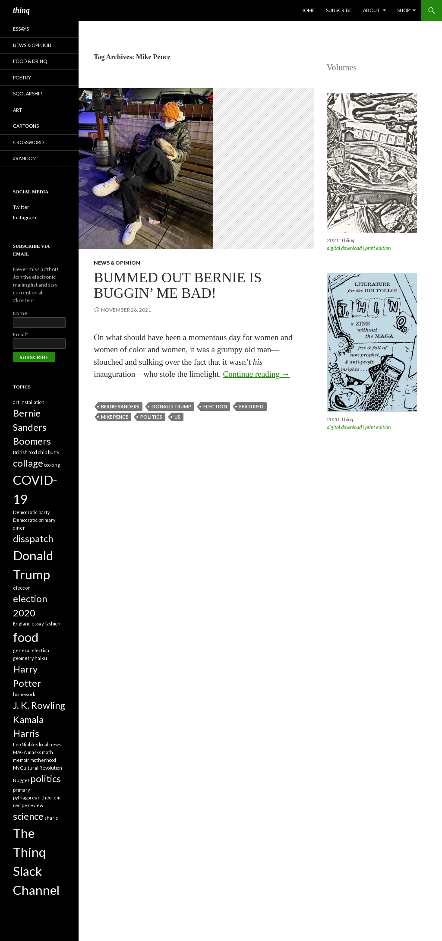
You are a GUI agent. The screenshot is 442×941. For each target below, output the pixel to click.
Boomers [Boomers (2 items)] (32, 441)
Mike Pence (114, 417)
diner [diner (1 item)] (19, 527)
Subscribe (339, 10)
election (215, 406)
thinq (21, 10)
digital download (344, 248)
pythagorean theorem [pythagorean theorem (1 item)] (36, 797)
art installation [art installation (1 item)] (28, 402)
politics (151, 417)
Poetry (22, 77)
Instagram (24, 217)
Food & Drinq (30, 61)
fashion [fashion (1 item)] (52, 623)
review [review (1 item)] (35, 805)
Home (307, 10)
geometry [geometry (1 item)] (23, 658)
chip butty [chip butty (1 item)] (48, 452)
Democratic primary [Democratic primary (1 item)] (34, 520)
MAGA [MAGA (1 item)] (20, 752)
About (371, 10)
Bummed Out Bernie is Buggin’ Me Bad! (178, 285)
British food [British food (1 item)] (25, 452)
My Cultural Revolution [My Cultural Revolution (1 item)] (37, 767)
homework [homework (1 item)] (24, 694)
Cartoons (26, 126)
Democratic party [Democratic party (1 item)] (31, 512)
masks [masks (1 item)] (34, 752)
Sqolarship (27, 93)
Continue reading (256, 374)
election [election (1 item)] (22, 587)
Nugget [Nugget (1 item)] (21, 780)
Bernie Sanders (120, 406)
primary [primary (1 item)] (21, 790)
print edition (378, 248)
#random (25, 158)
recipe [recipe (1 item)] (20, 805)
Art (17, 110)
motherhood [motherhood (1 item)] (43, 760)
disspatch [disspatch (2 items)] (33, 538)
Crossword (28, 142)
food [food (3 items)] (25, 636)
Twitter (21, 207)
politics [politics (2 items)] (45, 778)
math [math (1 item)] (47, 752)
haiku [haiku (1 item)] (41, 658)
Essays (21, 29)
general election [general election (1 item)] (31, 650)
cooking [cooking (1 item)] (52, 464)
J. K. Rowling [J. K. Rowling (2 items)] (39, 705)
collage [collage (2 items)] (28, 463)
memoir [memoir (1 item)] (21, 760)
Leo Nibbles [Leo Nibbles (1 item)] (25, 744)
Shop (403, 10)
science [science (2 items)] (28, 816)
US (177, 417)
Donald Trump (171, 406)
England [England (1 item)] (22, 623)
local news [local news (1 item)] (50, 744)
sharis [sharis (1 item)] (51, 818)
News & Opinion (117, 262)
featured (251, 406)
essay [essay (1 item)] (38, 623)
